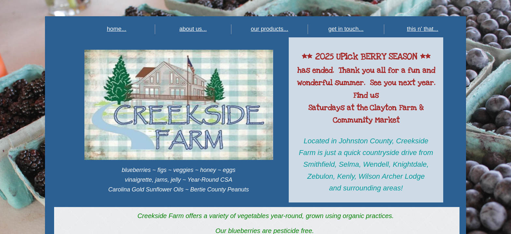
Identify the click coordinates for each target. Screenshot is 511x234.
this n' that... (422, 29)
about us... (193, 29)
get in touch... (346, 29)
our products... (269, 29)
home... (116, 29)
